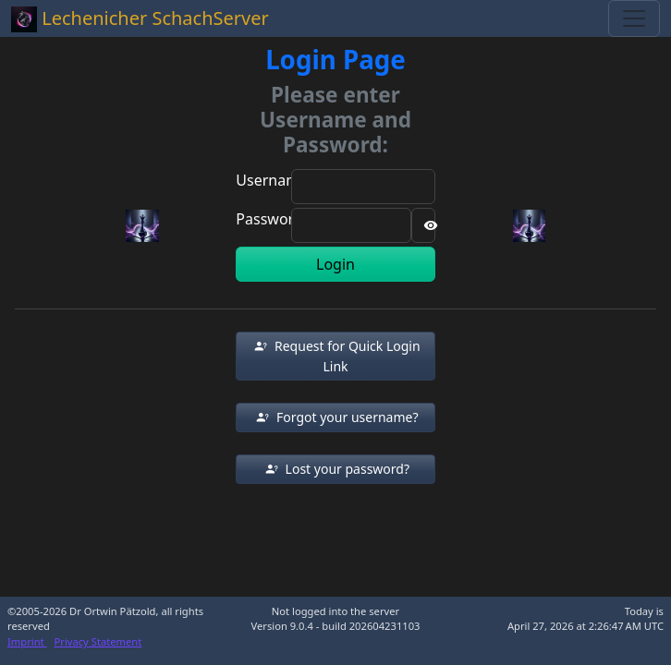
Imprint (27, 641)
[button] (335, 356)
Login (335, 264)
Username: (273, 180)
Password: (271, 219)
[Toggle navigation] (634, 18)
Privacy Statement (98, 641)
